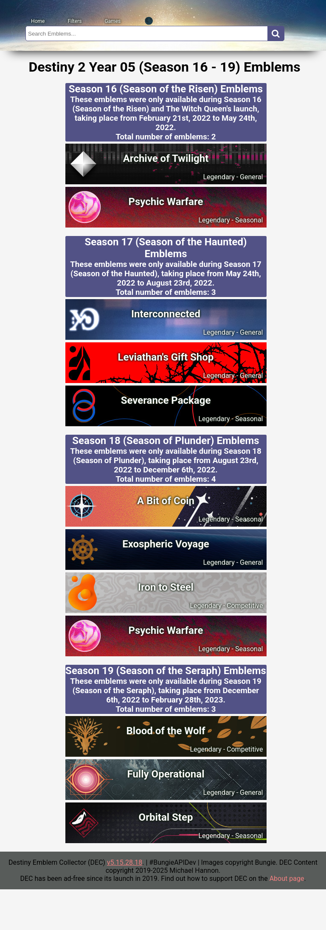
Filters (74, 21)
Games (112, 21)
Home (38, 21)
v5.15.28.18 (124, 862)
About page (287, 878)
